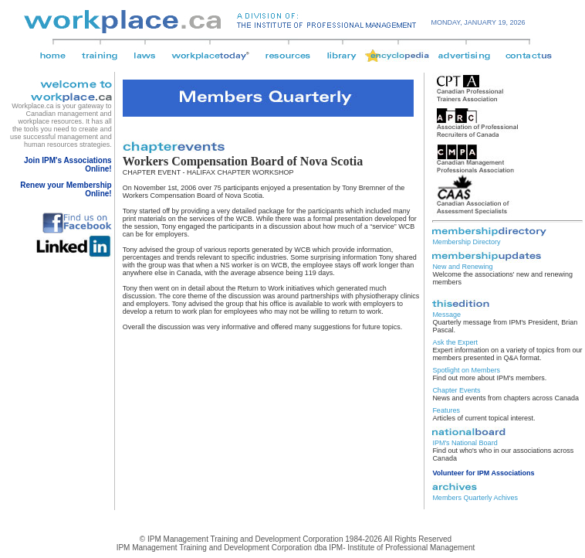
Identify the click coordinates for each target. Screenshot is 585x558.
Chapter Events (456, 390)
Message (446, 314)
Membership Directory (466, 242)
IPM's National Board (464, 443)
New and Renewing (462, 266)
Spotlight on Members (466, 370)
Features (446, 410)
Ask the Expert (455, 342)
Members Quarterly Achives (475, 498)
